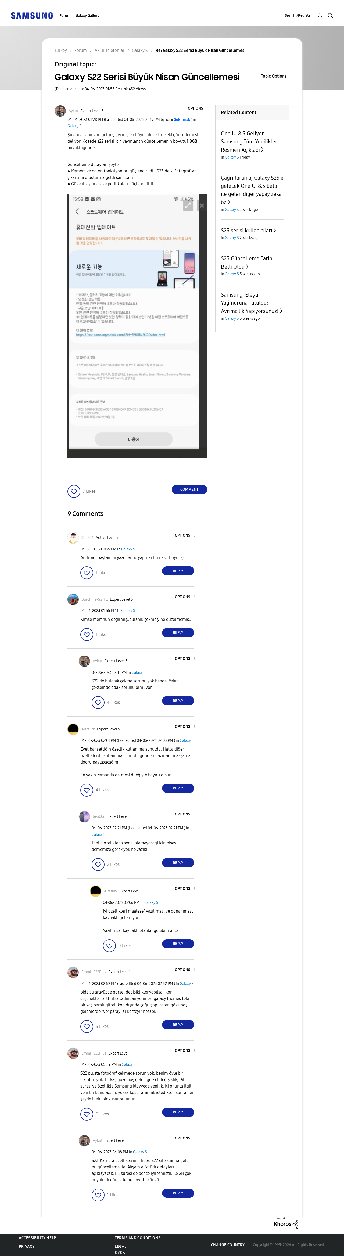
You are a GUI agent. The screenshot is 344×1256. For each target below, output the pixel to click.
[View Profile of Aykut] (73, 111)
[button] (197, 108)
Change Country (228, 1245)
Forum (64, 15)
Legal (120, 1246)
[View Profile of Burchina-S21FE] (94, 599)
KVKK (120, 1252)
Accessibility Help (37, 1238)
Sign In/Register (298, 15)
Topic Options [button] (273, 76)
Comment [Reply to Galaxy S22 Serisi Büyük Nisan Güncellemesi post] (189, 489)
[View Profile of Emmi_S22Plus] (93, 972)
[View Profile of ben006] (99, 816)
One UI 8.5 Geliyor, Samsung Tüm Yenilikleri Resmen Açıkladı (250, 141)
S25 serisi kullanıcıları (246, 230)
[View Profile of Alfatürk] (88, 729)
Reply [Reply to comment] (178, 571)
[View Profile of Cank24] (87, 537)
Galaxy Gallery (87, 15)
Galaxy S (74, 126)
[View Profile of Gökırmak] (182, 119)
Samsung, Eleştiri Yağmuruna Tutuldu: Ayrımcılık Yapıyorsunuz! (250, 302)
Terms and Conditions (137, 1238)
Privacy (26, 1246)
